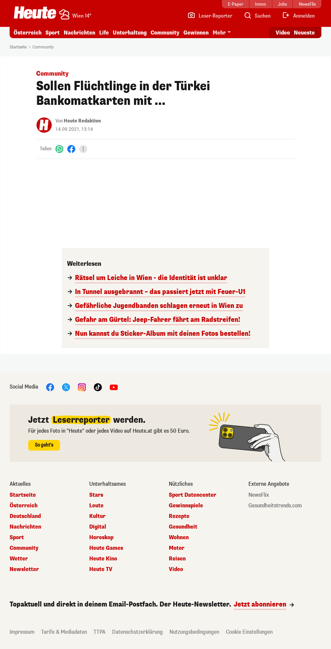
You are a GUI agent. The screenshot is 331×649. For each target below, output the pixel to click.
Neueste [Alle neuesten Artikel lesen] (304, 32)
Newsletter (24, 569)
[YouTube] (114, 386)
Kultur (97, 516)
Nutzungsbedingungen (194, 631)
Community (165, 32)
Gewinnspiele (186, 505)
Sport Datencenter (192, 495)
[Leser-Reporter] (209, 16)
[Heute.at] (35, 12)
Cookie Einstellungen (249, 631)
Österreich (27, 32)
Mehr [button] (219, 32)
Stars (96, 495)
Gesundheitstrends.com (275, 505)
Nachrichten (79, 32)
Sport (52, 32)
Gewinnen (196, 32)
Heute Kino (103, 558)
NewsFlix (258, 495)
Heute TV (100, 569)
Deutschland (25, 516)
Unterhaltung (130, 32)
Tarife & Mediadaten (64, 631)
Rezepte (179, 516)
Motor (176, 548)
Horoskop (101, 537)
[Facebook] (71, 149)
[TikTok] (98, 386)
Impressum (22, 631)
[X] (66, 386)
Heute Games (106, 548)
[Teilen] (83, 149)
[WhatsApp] (59, 149)
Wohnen (179, 537)
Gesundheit (183, 527)
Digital (97, 527)
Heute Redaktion (82, 121)
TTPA (99, 631)
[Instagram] (82, 386)
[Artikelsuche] (257, 16)
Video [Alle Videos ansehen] (283, 32)
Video (176, 569)
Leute (96, 505)
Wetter (19, 558)
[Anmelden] (298, 16)
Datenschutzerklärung (137, 631)
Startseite (18, 47)
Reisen (177, 558)
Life (104, 32)
